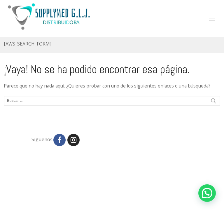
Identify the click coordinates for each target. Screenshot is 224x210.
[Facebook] (59, 140)
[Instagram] (73, 140)
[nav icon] (212, 18)
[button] (207, 193)
